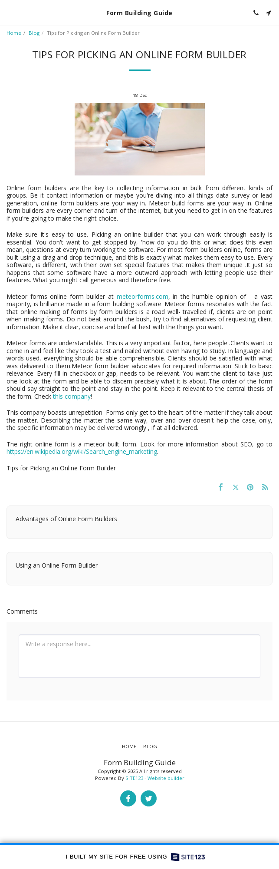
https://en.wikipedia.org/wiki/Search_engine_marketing (82, 451)
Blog (34, 33)
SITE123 (134, 778)
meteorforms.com (142, 296)
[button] (9, 12)
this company (72, 396)
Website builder (166, 778)
